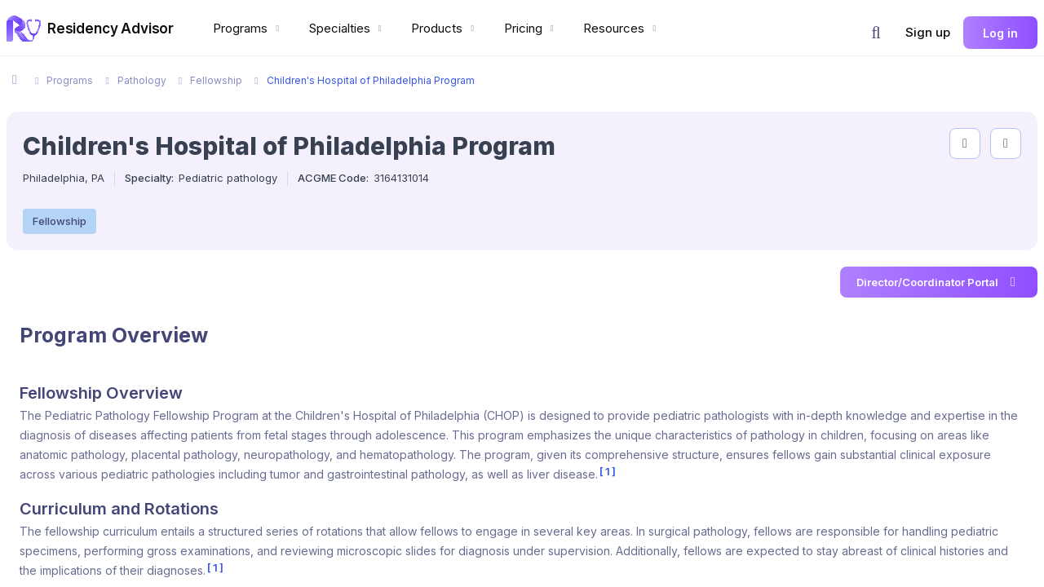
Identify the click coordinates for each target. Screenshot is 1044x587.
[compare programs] (1005, 143)
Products (444, 28)
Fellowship (59, 220)
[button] (876, 32)
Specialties (347, 28)
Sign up (927, 32)
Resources (621, 28)
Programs (248, 28)
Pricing (531, 28)
